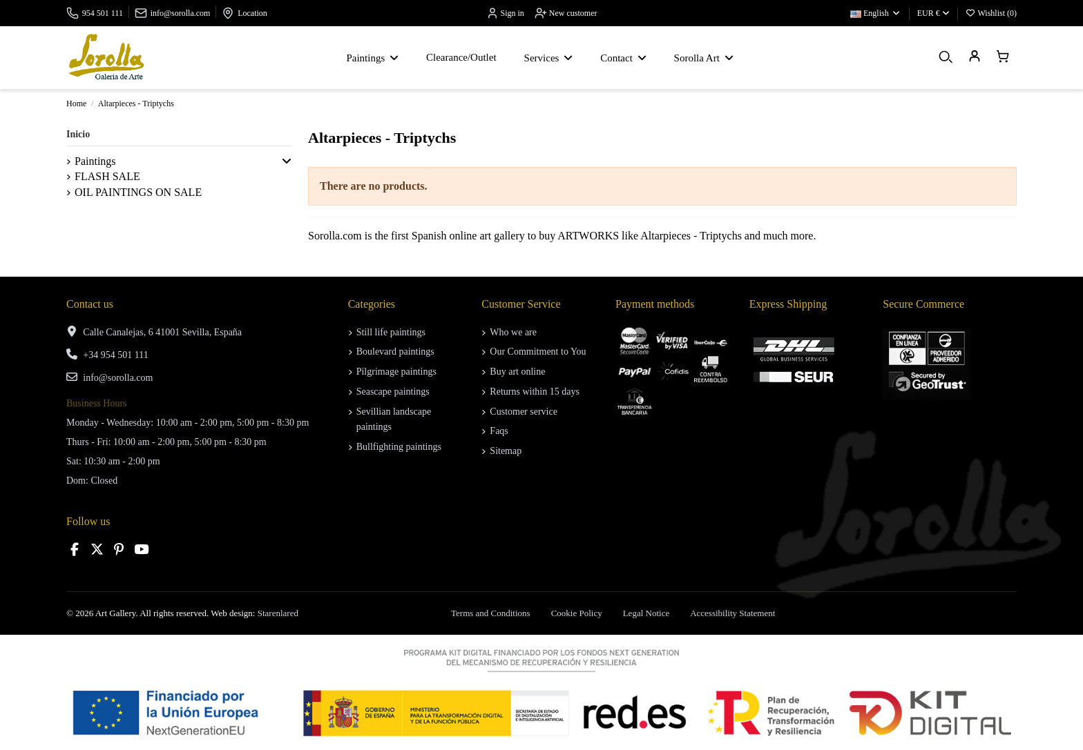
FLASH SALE (107, 176)
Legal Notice (646, 613)
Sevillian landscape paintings (393, 419)
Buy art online (517, 371)
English (875, 13)
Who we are (513, 332)
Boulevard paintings (395, 351)
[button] (286, 161)
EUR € (933, 13)
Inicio (78, 134)
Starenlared (278, 613)
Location (252, 13)
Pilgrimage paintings (396, 371)
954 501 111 (102, 13)
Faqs (499, 431)
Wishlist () (991, 13)
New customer (566, 13)
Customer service (523, 411)
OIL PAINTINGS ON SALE (138, 192)
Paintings (95, 161)
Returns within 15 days (534, 391)
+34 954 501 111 (115, 355)
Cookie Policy (576, 613)
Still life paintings (390, 332)
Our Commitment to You (538, 351)
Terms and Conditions (490, 613)
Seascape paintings (393, 391)
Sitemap (505, 451)
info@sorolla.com (181, 13)
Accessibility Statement (732, 613)
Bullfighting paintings (398, 447)
